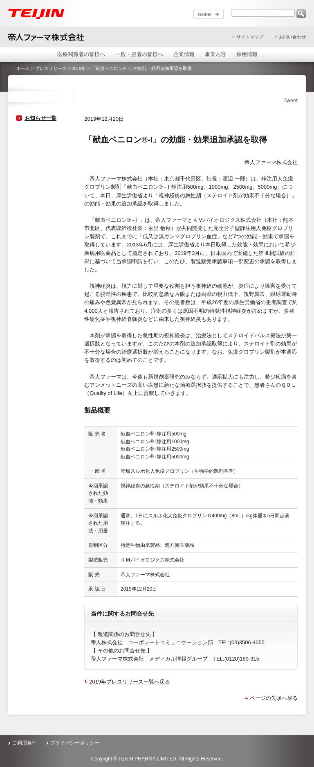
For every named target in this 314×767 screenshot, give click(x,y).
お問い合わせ (292, 36)
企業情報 (184, 54)
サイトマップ (249, 36)
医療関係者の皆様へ (81, 54)
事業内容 (215, 54)
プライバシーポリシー (74, 743)
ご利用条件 (24, 743)
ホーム (23, 68)
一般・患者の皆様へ (139, 54)
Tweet (290, 100)
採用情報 (247, 54)
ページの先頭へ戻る (274, 698)
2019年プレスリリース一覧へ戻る (129, 682)
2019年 (79, 68)
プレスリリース (51, 68)
